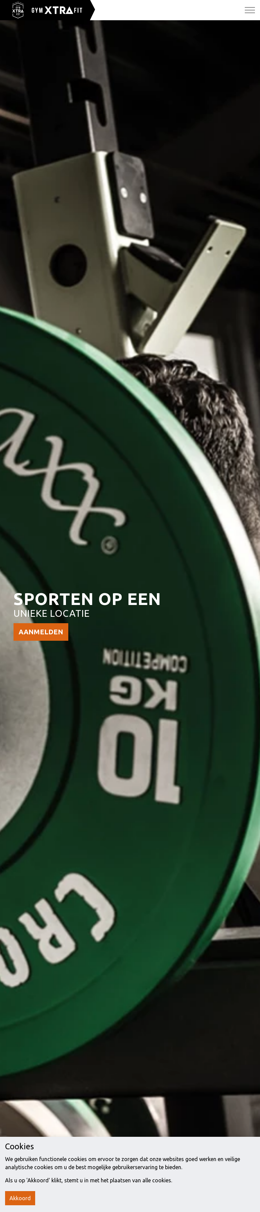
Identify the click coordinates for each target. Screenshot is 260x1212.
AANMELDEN (41, 632)
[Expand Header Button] (250, 10)
